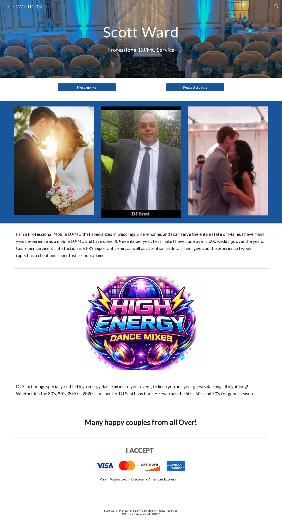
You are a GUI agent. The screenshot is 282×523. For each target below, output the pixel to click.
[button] (276, 6)
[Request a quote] (195, 87)
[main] (141, 38)
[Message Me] (87, 87)
